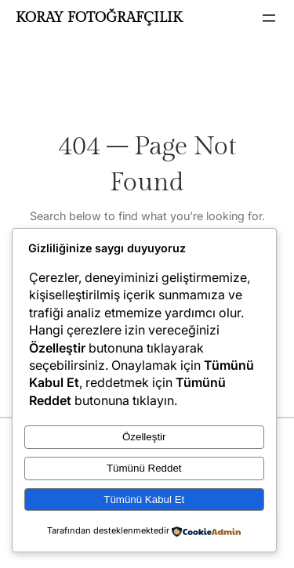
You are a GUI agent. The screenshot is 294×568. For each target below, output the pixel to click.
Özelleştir (144, 437)
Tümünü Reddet (144, 468)
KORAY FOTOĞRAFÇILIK (99, 17)
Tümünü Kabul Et (143, 499)
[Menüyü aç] (269, 18)
